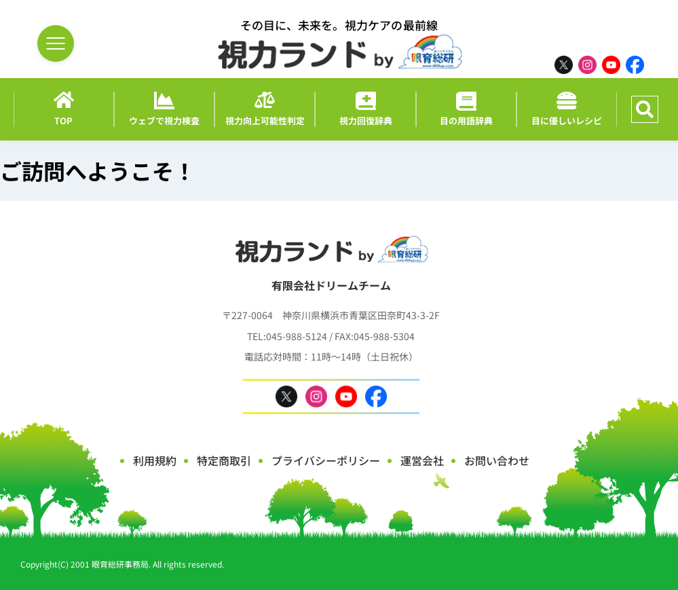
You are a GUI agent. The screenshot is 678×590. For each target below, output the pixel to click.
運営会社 (422, 460)
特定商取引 (224, 460)
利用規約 (154, 460)
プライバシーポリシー (325, 460)
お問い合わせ (496, 460)
